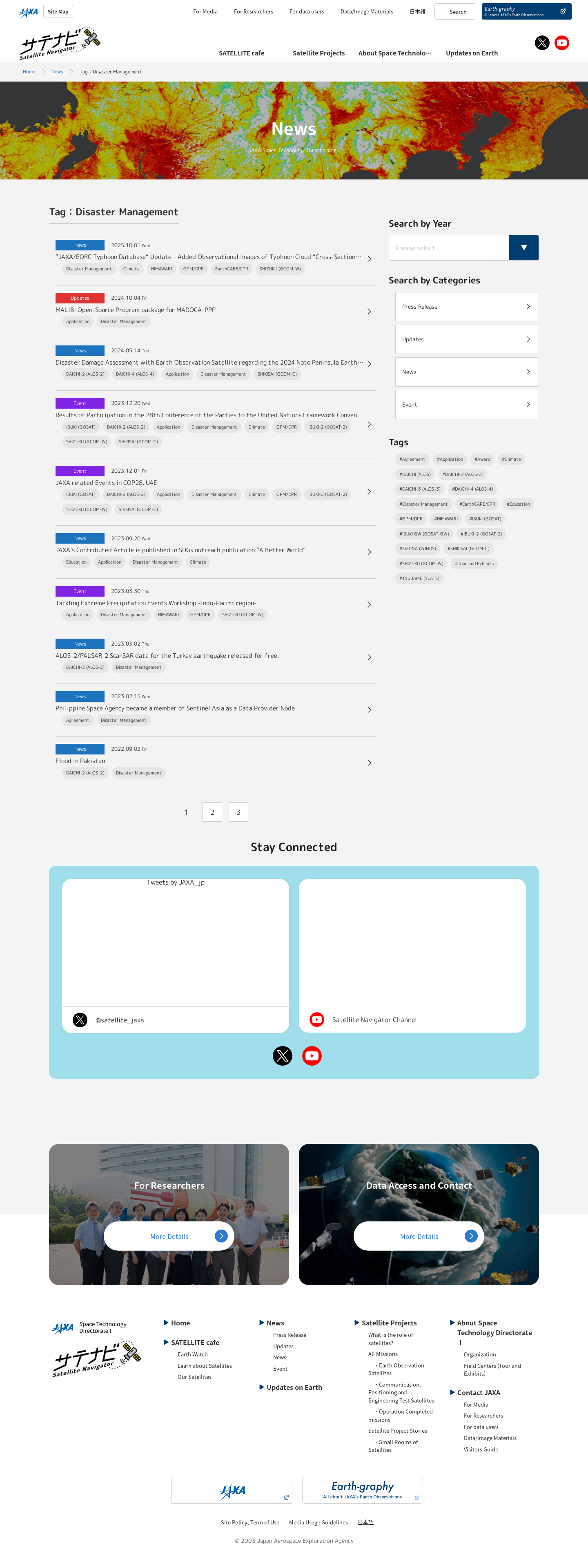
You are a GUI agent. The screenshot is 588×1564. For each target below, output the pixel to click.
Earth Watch (193, 1354)
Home (29, 71)
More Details (169, 1236)
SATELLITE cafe (195, 1342)
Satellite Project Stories (397, 1430)
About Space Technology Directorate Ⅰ (494, 1332)
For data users (307, 11)
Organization (480, 1354)
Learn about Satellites (205, 1365)
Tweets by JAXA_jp (176, 882)
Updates (283, 1346)
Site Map (58, 11)
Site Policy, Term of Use (250, 1522)
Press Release (289, 1334)
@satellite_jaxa (120, 1019)
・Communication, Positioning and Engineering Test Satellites (401, 1392)
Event (280, 1368)
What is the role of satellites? (390, 1339)
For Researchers (253, 11)
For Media (205, 11)
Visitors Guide (481, 1449)
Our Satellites (195, 1376)
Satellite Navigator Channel (374, 1019)
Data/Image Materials (367, 11)
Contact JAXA (478, 1392)
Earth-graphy (513, 11)
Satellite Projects (389, 1322)
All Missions (383, 1354)
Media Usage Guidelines (318, 1522)
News (57, 71)
